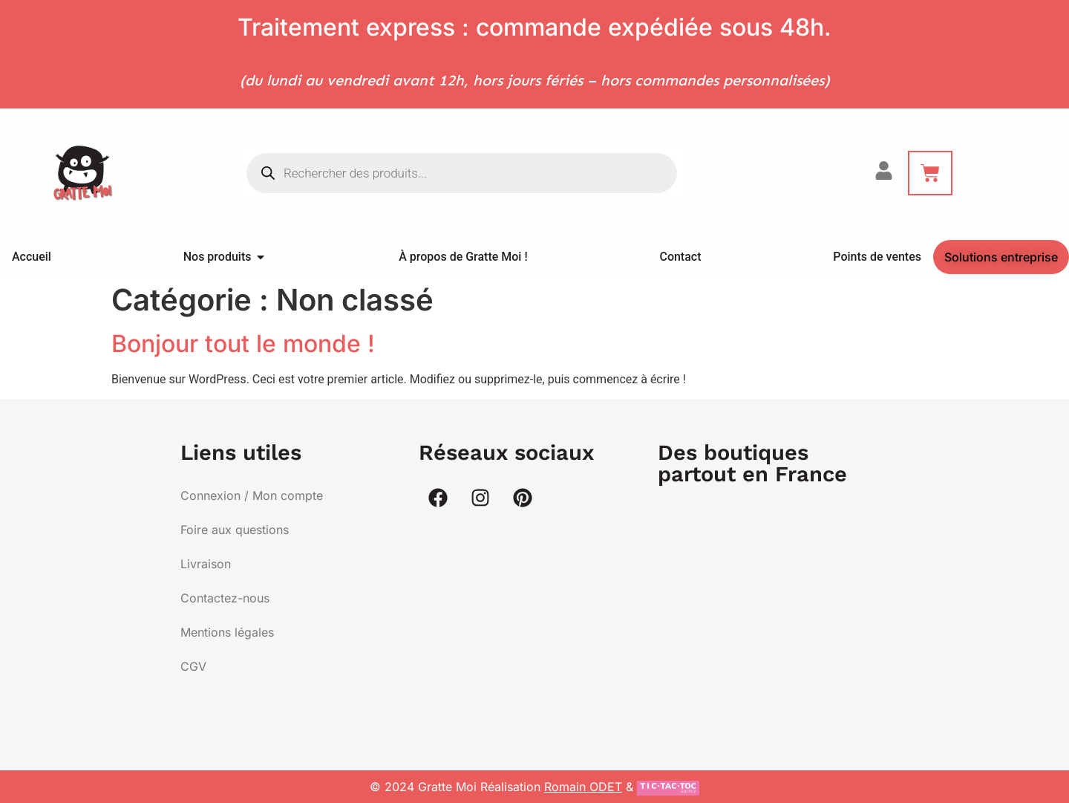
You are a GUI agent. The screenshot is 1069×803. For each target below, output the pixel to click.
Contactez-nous (224, 598)
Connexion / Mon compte (251, 495)
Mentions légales (227, 632)
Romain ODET (583, 786)
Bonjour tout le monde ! (243, 343)
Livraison (205, 563)
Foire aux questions (234, 529)
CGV (193, 666)
